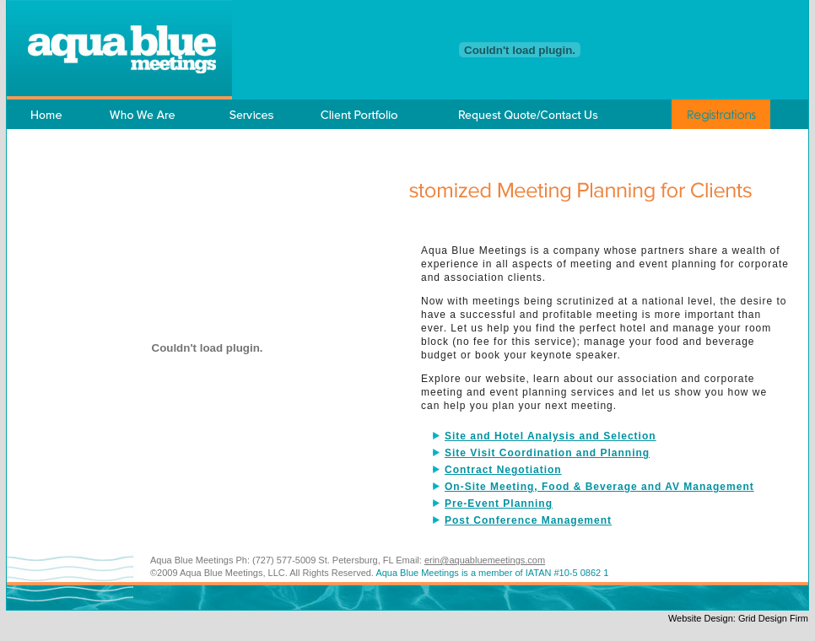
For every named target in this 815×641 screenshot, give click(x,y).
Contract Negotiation (503, 470)
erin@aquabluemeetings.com (484, 560)
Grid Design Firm (773, 618)
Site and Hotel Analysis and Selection (550, 436)
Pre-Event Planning (499, 503)
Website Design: (703, 618)
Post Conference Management (528, 520)
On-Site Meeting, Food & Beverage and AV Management (599, 487)
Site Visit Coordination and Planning (547, 453)
